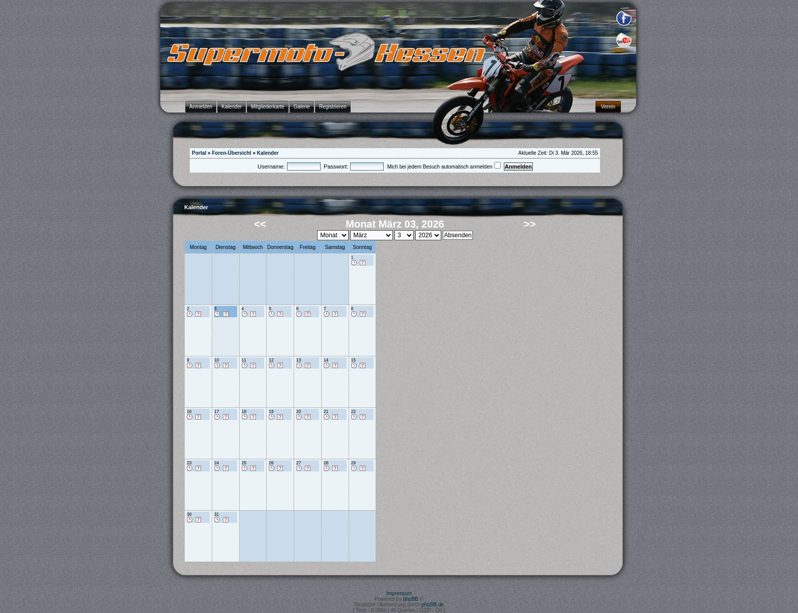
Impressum (398, 593)
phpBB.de (432, 604)
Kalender (268, 153)
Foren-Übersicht (231, 153)
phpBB (410, 599)
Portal (199, 153)
